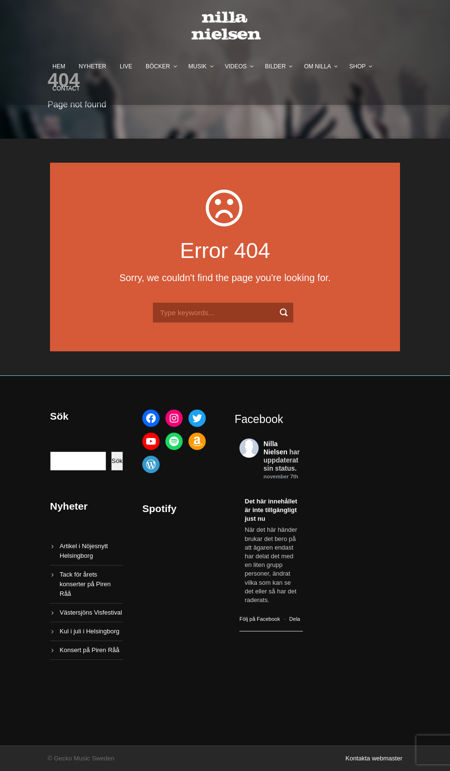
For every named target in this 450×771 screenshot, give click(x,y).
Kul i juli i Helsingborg (89, 631)
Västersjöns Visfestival (91, 612)
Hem (58, 66)
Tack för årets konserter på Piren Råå (85, 584)
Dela (294, 619)
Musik (197, 66)
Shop (357, 66)
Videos (236, 66)
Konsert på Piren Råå (89, 650)
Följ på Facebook (259, 619)
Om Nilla (317, 66)
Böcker (158, 66)
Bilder (275, 66)
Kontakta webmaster (373, 758)
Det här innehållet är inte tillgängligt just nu (271, 510)
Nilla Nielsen (275, 448)
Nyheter (92, 66)
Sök (117, 460)
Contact (66, 88)
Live (126, 66)
